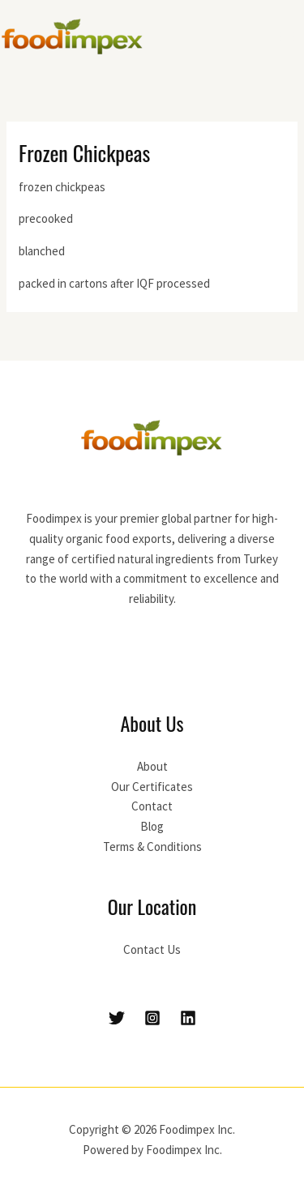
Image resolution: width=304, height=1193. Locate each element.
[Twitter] (117, 1018)
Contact (152, 806)
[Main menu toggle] (287, 36)
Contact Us (152, 949)
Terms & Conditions (152, 846)
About (152, 766)
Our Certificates (152, 786)
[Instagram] (152, 1018)
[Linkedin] (188, 1018)
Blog (152, 826)
